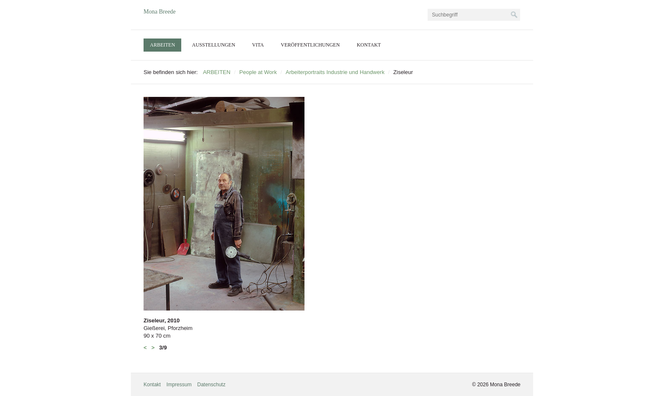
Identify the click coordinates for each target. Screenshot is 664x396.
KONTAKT (369, 45)
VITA (258, 45)
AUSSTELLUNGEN (213, 45)
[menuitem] (162, 45)
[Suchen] (514, 15)
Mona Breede (160, 11)
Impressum (178, 385)
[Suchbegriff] (473, 14)
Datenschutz (211, 385)
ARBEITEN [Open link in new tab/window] (162, 45)
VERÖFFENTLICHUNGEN (310, 45)
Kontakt (152, 385)
